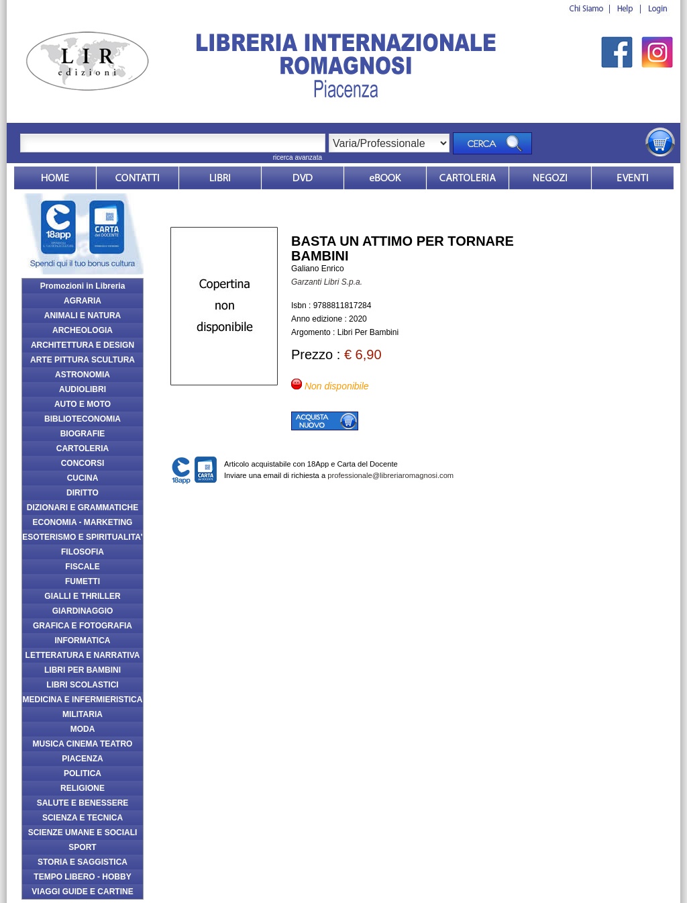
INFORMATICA (82, 640)
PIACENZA (82, 758)
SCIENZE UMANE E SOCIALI (83, 832)
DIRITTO (82, 492)
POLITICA (82, 773)
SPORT (82, 847)
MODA (82, 729)
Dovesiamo (550, 178)
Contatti (137, 178)
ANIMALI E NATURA (82, 315)
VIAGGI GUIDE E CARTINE (82, 891)
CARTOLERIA (82, 448)
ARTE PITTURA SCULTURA (82, 360)
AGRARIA (82, 300)
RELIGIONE (82, 788)
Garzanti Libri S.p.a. (326, 282)
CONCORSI (83, 463)
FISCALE (82, 566)
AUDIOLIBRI (82, 389)
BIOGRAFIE (82, 433)
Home (55, 178)
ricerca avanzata (297, 157)
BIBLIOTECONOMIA (82, 419)
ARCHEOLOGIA (82, 330)
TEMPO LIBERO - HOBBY (82, 877)
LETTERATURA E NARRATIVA (82, 655)
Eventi (633, 178)
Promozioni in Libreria (82, 286)
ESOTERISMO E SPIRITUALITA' (82, 537)
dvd (303, 178)
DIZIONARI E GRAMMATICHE (82, 507)
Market (468, 178)
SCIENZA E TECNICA (82, 817)
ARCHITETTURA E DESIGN (82, 345)
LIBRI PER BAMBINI (82, 670)
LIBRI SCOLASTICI (82, 685)
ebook (385, 178)
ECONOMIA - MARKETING (83, 522)
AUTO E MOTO (82, 404)
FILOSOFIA (82, 552)
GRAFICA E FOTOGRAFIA (82, 625)
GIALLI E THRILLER (82, 596)
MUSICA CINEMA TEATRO (83, 744)
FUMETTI (82, 581)
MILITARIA (82, 714)
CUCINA (83, 478)
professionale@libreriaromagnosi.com (390, 475)
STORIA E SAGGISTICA (82, 862)
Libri (220, 178)
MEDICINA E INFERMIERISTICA (83, 699)
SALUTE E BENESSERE (83, 803)
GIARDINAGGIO (82, 611)
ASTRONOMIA (82, 374)
